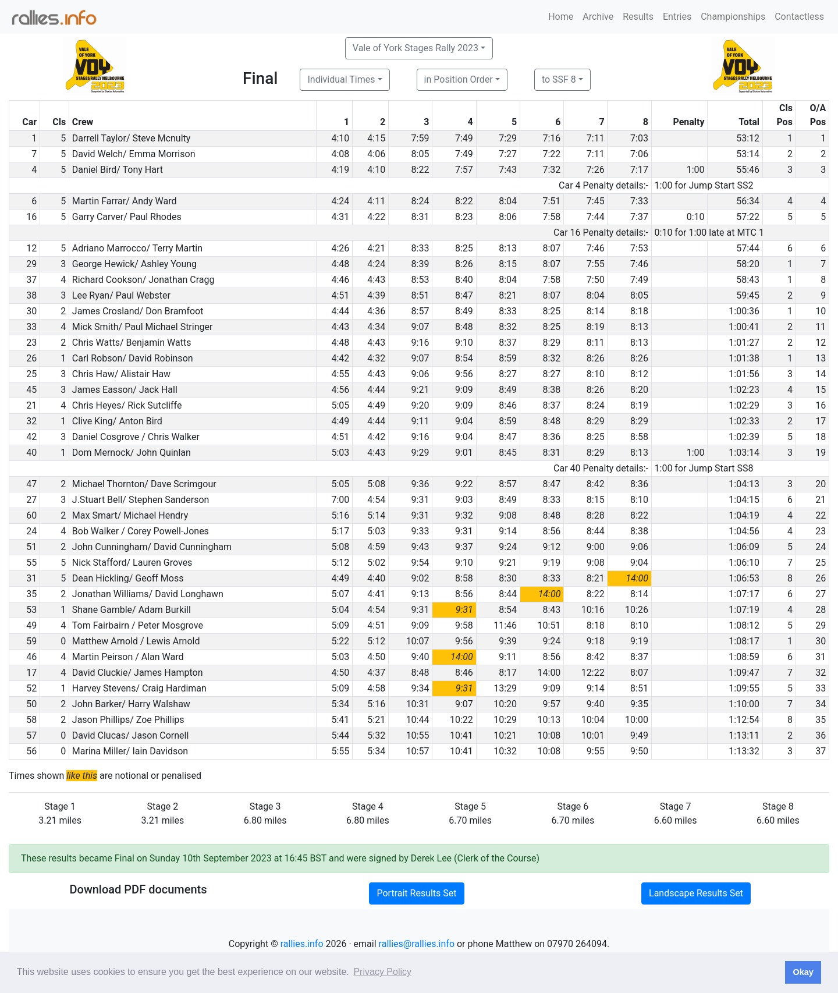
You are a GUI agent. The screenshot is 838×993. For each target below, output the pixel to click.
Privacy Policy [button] (382, 972)
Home (560, 16)
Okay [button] (803, 972)
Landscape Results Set (696, 893)
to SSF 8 (559, 79)
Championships (733, 16)
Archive (598, 16)
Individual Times (341, 79)
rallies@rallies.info (416, 943)
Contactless (799, 16)
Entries (677, 16)
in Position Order (458, 79)
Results (638, 16)
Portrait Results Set (416, 893)
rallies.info (302, 943)
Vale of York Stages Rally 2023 (415, 48)
